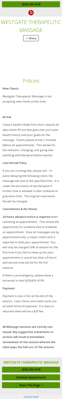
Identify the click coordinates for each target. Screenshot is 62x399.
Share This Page (30, 385)
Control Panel (31, 396)
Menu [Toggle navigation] (31, 38)
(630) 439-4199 (31, 4)
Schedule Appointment (31, 377)
